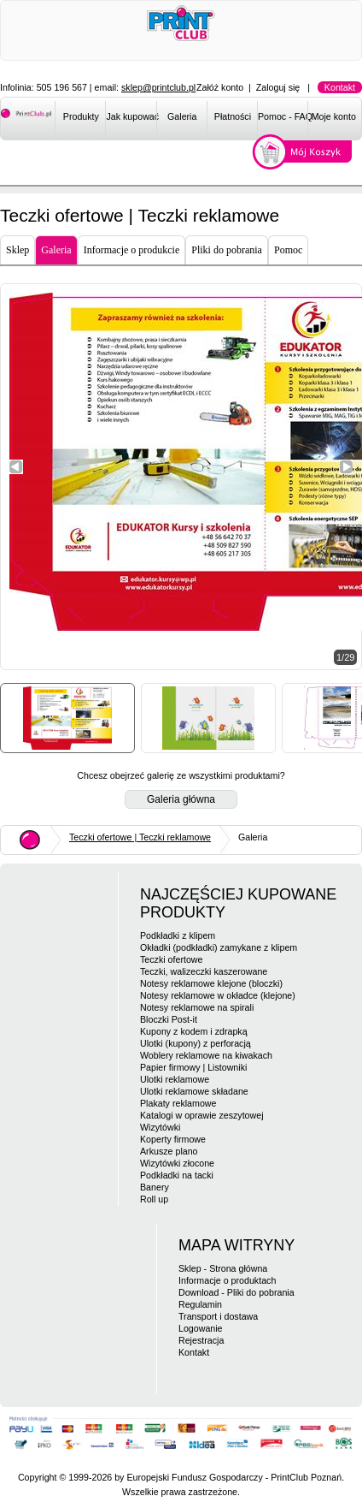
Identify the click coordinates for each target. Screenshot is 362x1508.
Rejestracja (201, 1340)
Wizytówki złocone (177, 1163)
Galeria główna (181, 799)
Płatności (232, 116)
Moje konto (334, 116)
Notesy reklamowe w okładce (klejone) (217, 995)
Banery (154, 1187)
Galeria (181, 116)
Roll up (154, 1199)
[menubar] (208, 120)
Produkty (81, 116)
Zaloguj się (278, 87)
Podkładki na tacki (176, 1175)
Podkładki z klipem (177, 935)
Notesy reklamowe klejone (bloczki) (211, 983)
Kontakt (339, 87)
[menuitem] (80, 120)
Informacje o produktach (227, 1280)
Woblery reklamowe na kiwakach (206, 1055)
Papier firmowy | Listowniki (193, 1067)
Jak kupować (131, 116)
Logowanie (200, 1328)
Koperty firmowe (173, 1139)
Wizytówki (160, 1127)
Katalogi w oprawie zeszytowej (202, 1115)
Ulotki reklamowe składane (194, 1091)
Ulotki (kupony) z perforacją (195, 1043)
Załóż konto (219, 87)
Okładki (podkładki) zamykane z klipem (218, 947)
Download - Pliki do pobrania (236, 1292)
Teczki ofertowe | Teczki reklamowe (140, 837)
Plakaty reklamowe (178, 1103)
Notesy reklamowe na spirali (197, 1007)
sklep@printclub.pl (158, 87)
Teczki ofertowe (171, 959)
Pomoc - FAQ (283, 116)
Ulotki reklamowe (174, 1079)
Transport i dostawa (218, 1316)
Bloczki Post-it (168, 1019)
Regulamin (200, 1304)
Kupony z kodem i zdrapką (194, 1031)
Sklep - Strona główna (222, 1268)
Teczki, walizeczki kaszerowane (203, 971)
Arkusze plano (169, 1151)
